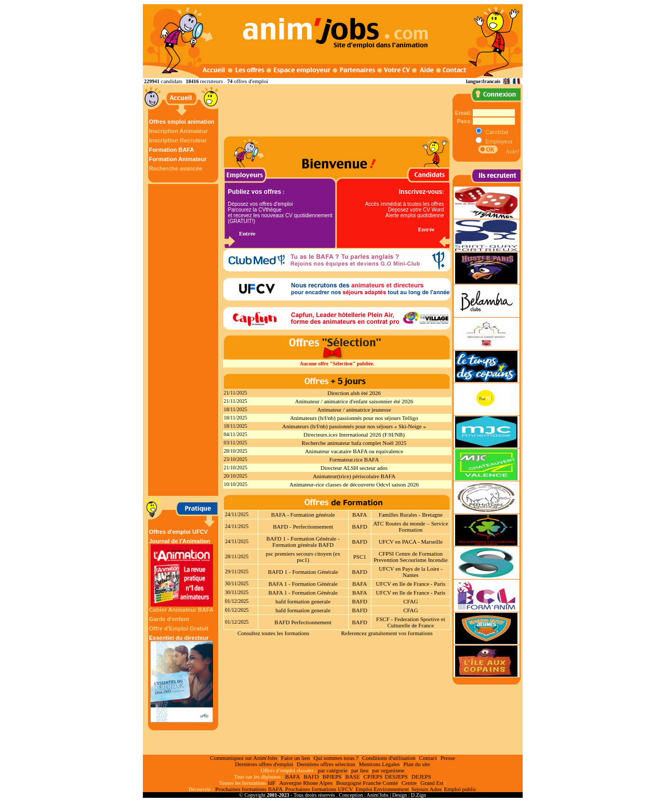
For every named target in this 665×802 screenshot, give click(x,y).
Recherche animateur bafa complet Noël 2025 (354, 443)
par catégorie (333, 770)
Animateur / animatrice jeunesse (354, 409)
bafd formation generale (302, 601)
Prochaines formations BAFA (249, 789)
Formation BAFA (171, 150)
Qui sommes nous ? (335, 758)
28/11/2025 (236, 556)
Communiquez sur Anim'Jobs (243, 758)
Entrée (247, 233)
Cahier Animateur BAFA (181, 610)
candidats (172, 81)
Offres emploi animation (182, 122)
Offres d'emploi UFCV (178, 532)
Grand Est (431, 783)
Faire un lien (295, 758)
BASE (352, 776)
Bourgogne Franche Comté (367, 783)
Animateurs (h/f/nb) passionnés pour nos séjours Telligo (354, 418)
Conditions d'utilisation (389, 758)
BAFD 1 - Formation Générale (303, 572)
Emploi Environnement (382, 789)
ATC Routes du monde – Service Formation (410, 526)
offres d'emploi (251, 81)
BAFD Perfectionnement (302, 622)
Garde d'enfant (169, 619)
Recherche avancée (176, 168)
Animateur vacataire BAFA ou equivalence (354, 451)
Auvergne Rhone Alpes (305, 783)
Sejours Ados (426, 789)
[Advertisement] (184, 340)
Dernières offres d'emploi (264, 764)
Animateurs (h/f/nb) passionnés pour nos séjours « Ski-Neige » (354, 426)
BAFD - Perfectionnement (303, 526)
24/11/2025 (236, 514)
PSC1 (359, 557)
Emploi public (460, 789)
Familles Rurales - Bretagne (411, 514)
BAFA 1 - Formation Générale (303, 584)
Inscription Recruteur (178, 140)
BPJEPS (332, 776)
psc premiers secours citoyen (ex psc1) (302, 556)
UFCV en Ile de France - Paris (411, 584)
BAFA (359, 514)
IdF (271, 783)
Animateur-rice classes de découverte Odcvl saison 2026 (354, 484)
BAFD (359, 526)
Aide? (512, 151)
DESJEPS (396, 776)
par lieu (359, 770)
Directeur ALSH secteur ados (354, 468)
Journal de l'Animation (181, 572)
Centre (409, 783)
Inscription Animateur (178, 131)
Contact (428, 758)
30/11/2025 (236, 583)
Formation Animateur (178, 159)
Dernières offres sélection (326, 764)
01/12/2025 (237, 601)
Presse (448, 758)
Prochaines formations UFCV (319, 789)
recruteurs (211, 81)
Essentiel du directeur (181, 678)
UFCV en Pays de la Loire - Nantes (411, 572)
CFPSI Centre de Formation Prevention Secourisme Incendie (410, 556)
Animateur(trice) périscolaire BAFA (354, 476)
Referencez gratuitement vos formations (386, 633)
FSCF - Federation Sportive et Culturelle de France (410, 622)
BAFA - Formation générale (303, 514)
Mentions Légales (379, 764)
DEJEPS (421, 776)
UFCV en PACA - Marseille (411, 541)
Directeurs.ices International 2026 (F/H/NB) (354, 434)
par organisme (388, 770)
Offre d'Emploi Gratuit (178, 628)
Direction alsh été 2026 (353, 393)
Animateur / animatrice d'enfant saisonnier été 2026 (354, 401)
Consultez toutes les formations (273, 633)
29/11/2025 (236, 571)
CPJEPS (373, 776)
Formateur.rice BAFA (354, 459)
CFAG (410, 601)
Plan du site (416, 764)
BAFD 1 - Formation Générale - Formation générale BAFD (302, 541)
